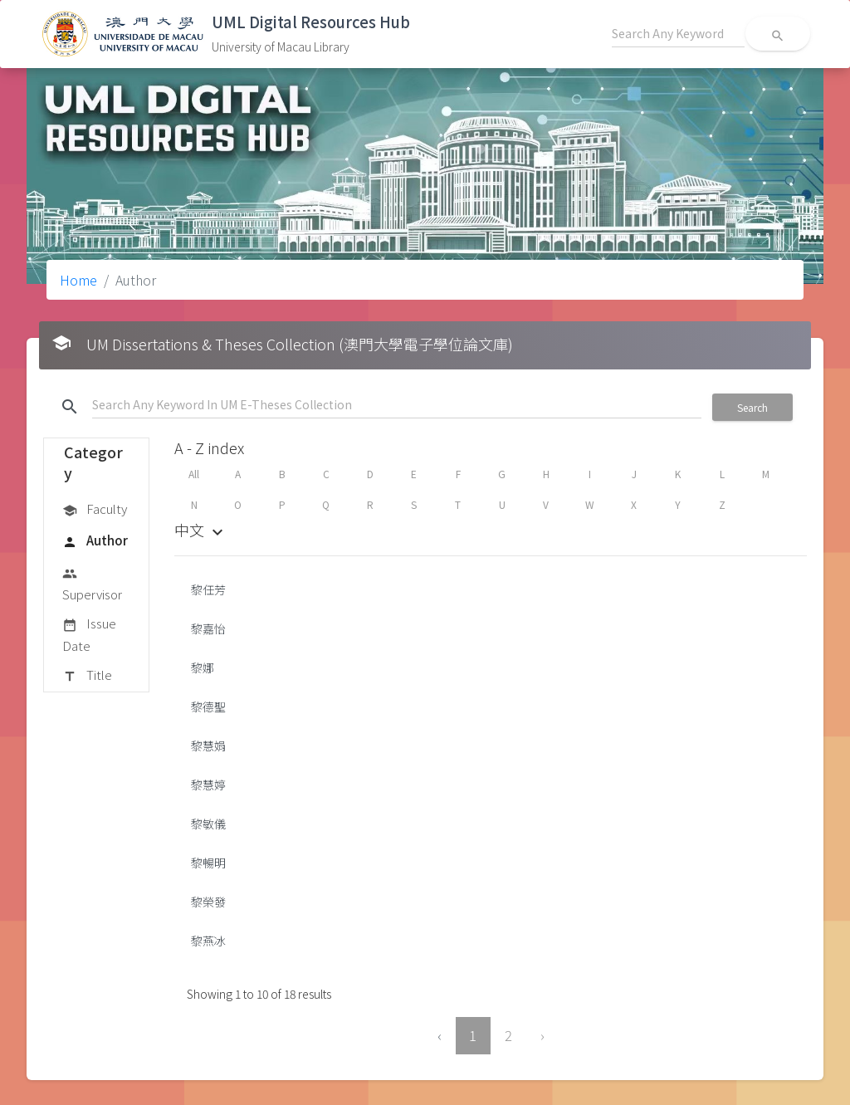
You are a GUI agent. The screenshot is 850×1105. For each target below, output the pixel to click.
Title (87, 676)
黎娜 (202, 667)
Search (752, 407)
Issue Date (89, 634)
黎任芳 (208, 589)
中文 (200, 529)
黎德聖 (208, 706)
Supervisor (92, 583)
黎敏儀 (208, 823)
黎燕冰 (208, 940)
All (193, 474)
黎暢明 (208, 862)
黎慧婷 (208, 784)
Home (78, 280)
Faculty (94, 510)
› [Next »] (542, 1035)
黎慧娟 (208, 745)
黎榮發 (208, 901)
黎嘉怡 (208, 628)
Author (95, 541)
